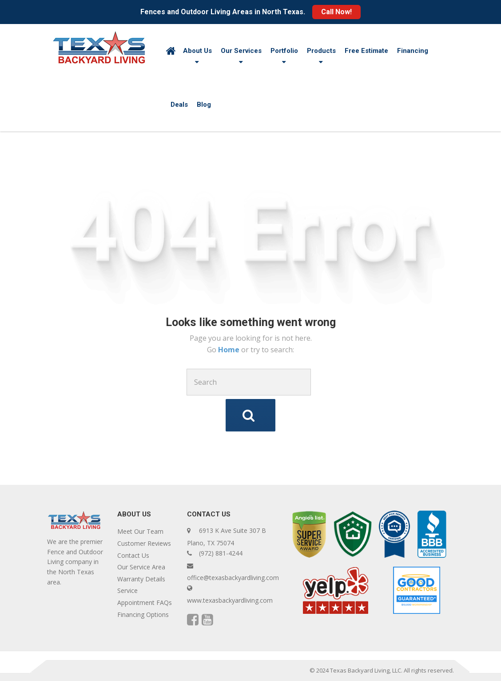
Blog (204, 105)
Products (321, 51)
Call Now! (336, 12)
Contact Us (133, 555)
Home (229, 350)
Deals (179, 105)
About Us (197, 51)
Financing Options (143, 614)
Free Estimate (366, 51)
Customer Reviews (144, 543)
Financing (412, 51)
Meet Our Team (140, 531)
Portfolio (284, 51)
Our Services (241, 51)
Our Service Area (141, 567)
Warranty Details (141, 579)
